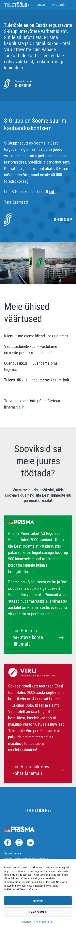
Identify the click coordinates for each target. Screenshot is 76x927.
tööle (15, 5)
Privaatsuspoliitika (43, 921)
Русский (58, 5)
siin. (21, 407)
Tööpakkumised (13, 853)
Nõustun (38, 901)
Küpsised (27, 921)
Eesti (28, 5)
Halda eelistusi (38, 912)
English (41, 5)
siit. (52, 191)
